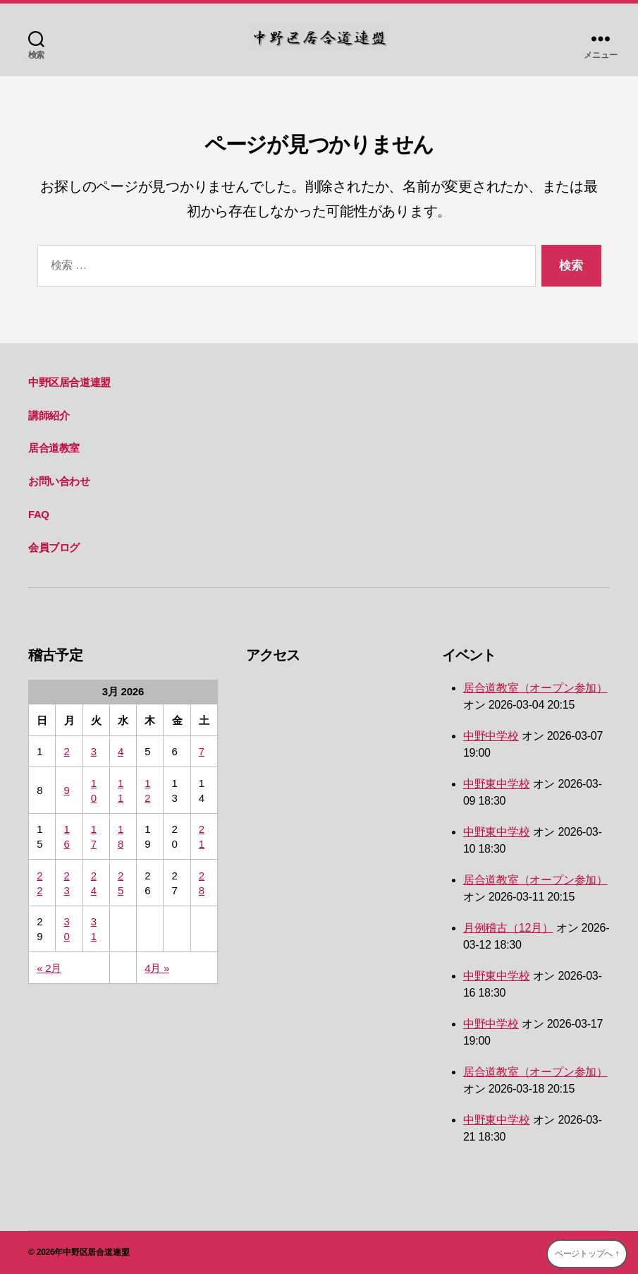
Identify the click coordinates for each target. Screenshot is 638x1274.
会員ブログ (54, 547)
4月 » (157, 968)
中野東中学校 (496, 784)
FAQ (38, 514)
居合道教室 (54, 448)
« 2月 (49, 968)
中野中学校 (491, 736)
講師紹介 (48, 415)
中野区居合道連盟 (69, 382)
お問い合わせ (59, 481)
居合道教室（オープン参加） (535, 688)
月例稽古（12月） (508, 928)
